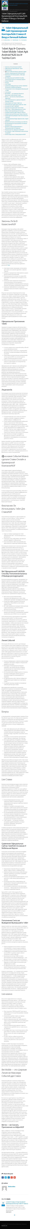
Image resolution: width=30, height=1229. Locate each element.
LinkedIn (9, 1177)
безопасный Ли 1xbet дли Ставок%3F (14, 129)
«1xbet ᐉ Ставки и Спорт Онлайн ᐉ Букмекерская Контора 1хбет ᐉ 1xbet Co (17, 1202)
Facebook (3, 1177)
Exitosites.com (4, 1225)
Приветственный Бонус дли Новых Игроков (16, 114)
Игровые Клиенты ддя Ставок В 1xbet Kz (15, 112)
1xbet (8, 265)
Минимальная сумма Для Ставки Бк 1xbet (15, 104)
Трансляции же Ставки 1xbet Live (13, 103)
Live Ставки (8, 84)
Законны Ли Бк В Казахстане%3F (13, 67)
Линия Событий (9, 81)
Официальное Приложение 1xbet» (14, 68)
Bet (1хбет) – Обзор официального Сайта (15, 109)
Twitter (6, 1177)
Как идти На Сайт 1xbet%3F (12, 106)
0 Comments (23, 40)
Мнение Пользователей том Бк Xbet (14, 107)
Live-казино (8, 92)
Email (15, 1177)
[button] (14, 1215)
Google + (12, 1177)
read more (8, 1212)
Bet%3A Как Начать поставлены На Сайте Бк (16, 122)
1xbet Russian (15, 40)
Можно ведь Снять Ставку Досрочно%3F (15, 134)
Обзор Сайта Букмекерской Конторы (14, 111)
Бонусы (7, 82)
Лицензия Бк (8, 70)
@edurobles (7, 40)
